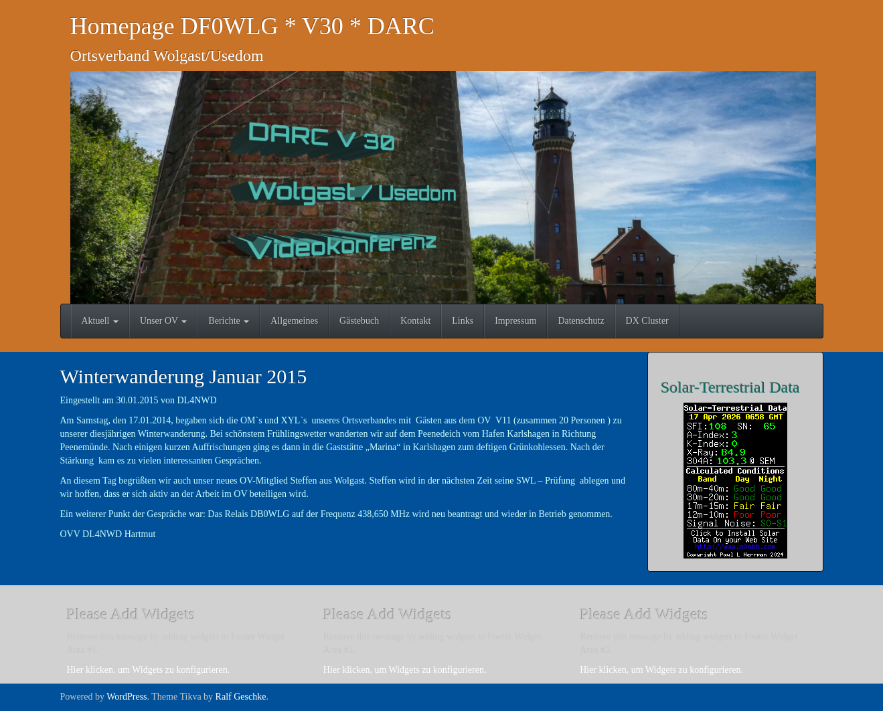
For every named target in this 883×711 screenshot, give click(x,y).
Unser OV (163, 321)
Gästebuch (359, 321)
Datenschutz (581, 321)
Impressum (515, 321)
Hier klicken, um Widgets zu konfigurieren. (148, 670)
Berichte (228, 321)
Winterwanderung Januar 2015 (183, 376)
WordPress (126, 697)
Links (462, 321)
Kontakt (415, 321)
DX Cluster (647, 321)
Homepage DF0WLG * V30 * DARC (252, 26)
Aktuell (100, 321)
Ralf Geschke (241, 697)
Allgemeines (294, 321)
